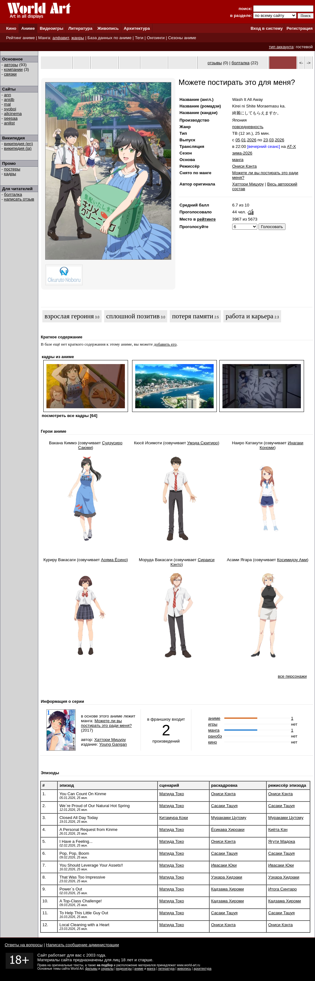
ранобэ (215, 736)
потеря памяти (192, 316)
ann (7, 94)
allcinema (13, 113)
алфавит (60, 37)
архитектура (202, 968)
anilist (9, 123)
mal (7, 104)
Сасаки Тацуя (224, 805)
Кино (11, 28)
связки (10, 74)
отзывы (215, 62)
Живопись (108, 28)
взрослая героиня (69, 316)
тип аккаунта (281, 46)
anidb (9, 99)
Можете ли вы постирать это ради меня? (106, 723)
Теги (139, 37)
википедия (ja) (18, 148)
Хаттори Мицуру (248, 184)
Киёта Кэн (278, 829)
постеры (12, 169)
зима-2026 (242, 153)
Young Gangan (113, 744)
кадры (10, 173)
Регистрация (299, 28)
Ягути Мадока (281, 841)
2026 (251, 140)
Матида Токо (171, 793)
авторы (11, 64)
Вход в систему (267, 28)
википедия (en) (18, 143)
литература (166, 968)
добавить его (165, 344)
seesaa (11, 118)
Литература (80, 28)
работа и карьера (249, 316)
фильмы (91, 968)
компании (13, 69)
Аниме (28, 28)
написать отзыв (19, 199)
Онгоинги (156, 37)
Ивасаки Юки (224, 865)
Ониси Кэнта (244, 166)
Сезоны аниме (182, 37)
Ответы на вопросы (24, 944)
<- (301, 62)
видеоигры (124, 968)
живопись (184, 968)
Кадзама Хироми (227, 889)
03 (271, 140)
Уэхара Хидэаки (226, 877)
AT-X (291, 146)
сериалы (107, 968)
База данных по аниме (109, 37)
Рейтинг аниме (20, 37)
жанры (77, 37)
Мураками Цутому (228, 817)
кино (212, 742)
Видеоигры (51, 28)
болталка (13, 194)
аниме (214, 718)
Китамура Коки (173, 817)
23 (265, 140)
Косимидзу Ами (292, 559)
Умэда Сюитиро (202, 443)
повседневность (247, 126)
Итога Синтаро (282, 889)
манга (237, 159)
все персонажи (292, 676)
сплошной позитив (133, 316)
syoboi (10, 109)
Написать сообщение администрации (82, 944)
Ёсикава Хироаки (227, 829)
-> (309, 62)
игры (212, 724)
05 (237, 140)
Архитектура (137, 28)
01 (243, 140)
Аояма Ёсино (114, 559)
